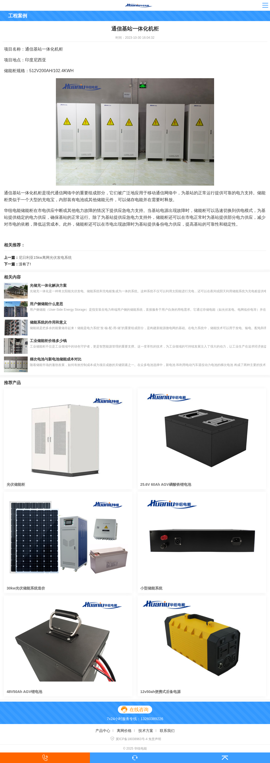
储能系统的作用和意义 (48, 322)
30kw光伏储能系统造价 (26, 588)
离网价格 (124, 731)
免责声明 (154, 739)
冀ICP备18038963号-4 (128, 739)
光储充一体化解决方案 (48, 285)
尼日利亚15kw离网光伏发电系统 (45, 257)
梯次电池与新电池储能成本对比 (55, 359)
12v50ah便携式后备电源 (160, 692)
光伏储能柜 (16, 484)
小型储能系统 (151, 588)
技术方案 (145, 731)
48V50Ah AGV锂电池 (24, 692)
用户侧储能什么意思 (46, 304)
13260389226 (152, 719)
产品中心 (102, 731)
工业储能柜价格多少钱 (48, 341)
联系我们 (167, 731)
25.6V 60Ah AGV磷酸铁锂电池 (165, 484)
